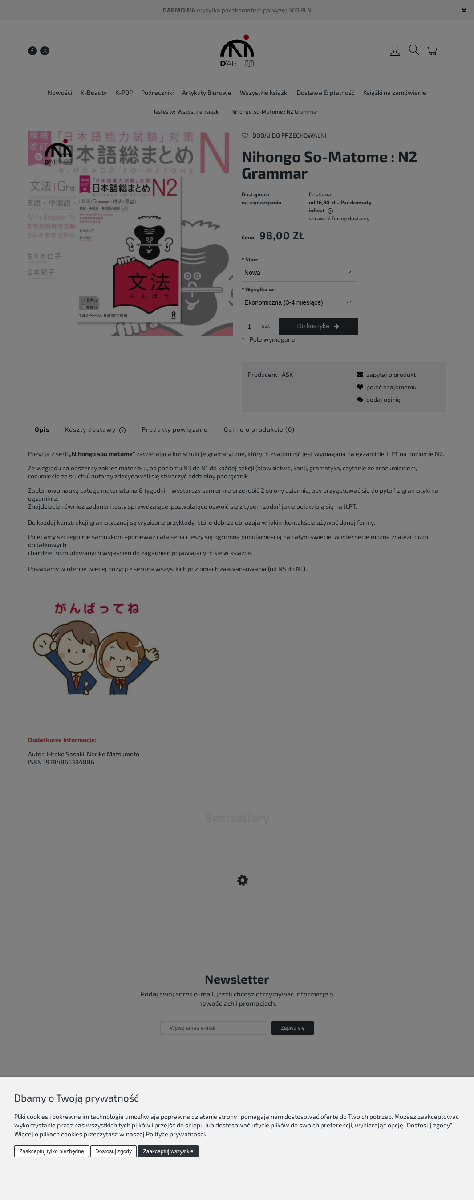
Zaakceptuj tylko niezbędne (51, 1151)
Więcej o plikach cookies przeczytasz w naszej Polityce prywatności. (110, 1134)
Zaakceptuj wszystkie (168, 1151)
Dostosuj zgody (113, 1151)
